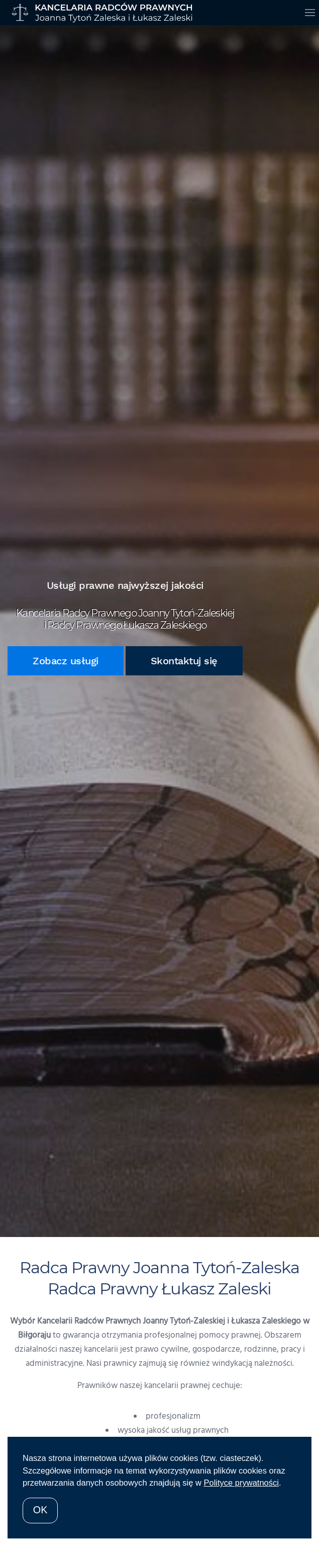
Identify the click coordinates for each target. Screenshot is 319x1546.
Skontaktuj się (184, 661)
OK (40, 1509)
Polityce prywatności (240, 1482)
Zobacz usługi (65, 661)
